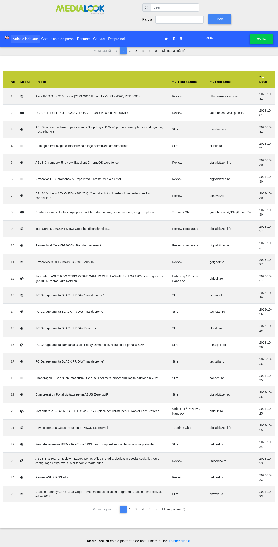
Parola (147, 19)
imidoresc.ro (218, 461)
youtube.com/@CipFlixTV (227, 113)
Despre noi (116, 39)
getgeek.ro (217, 262)
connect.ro (217, 378)
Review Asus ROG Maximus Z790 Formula (64, 262)
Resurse (83, 39)
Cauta (261, 39)
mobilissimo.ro (219, 129)
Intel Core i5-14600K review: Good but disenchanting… (72, 228)
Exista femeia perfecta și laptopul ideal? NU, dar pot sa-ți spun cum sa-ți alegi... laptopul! (95, 212)
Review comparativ (185, 228)
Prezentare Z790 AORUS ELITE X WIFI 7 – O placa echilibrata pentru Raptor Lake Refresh (97, 411)
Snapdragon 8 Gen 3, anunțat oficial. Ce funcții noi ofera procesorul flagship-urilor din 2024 (96, 378)
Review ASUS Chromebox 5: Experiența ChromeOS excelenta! (78, 179)
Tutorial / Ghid (181, 212)
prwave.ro (216, 494)
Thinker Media (179, 541)
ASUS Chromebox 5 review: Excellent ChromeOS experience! (77, 162)
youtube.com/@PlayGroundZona (232, 212)
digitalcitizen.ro (220, 179)
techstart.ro (217, 311)
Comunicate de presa (57, 39)
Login (219, 19)
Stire (175, 129)
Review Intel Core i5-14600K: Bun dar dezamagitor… (71, 245)
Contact (99, 39)
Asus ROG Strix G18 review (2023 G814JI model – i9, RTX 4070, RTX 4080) (87, 96)
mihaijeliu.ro (218, 345)
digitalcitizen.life (220, 162)
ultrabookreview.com (224, 96)
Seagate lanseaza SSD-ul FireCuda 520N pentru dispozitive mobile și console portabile (94, 444)
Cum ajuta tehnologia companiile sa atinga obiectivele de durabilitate (81, 146)
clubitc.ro (216, 146)
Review (177, 96)
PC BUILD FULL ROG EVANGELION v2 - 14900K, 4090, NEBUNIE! (81, 113)
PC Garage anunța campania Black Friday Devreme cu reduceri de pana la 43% (89, 345)
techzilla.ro (217, 361)
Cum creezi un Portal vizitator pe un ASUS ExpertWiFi (72, 394)
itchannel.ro (217, 295)
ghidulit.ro (216, 278)
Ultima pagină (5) (173, 50)
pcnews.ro (217, 195)
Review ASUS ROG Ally (51, 477)
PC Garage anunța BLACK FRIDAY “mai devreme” (69, 295)
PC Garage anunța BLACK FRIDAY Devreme (66, 328)
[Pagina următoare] (156, 50)
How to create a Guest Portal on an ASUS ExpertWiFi (71, 427)
